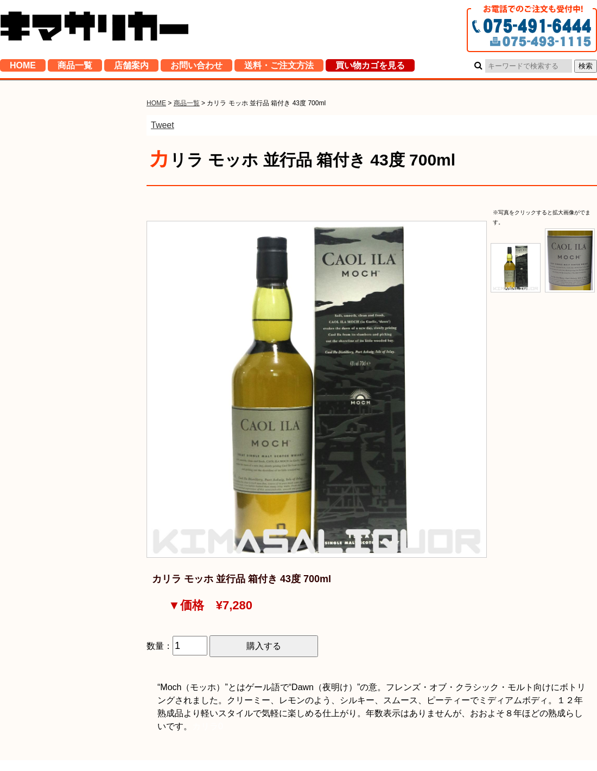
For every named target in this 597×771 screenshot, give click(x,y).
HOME (23, 67)
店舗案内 (131, 67)
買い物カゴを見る (370, 67)
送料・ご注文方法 (279, 67)
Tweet (162, 125)
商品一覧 (75, 67)
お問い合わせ (196, 67)
